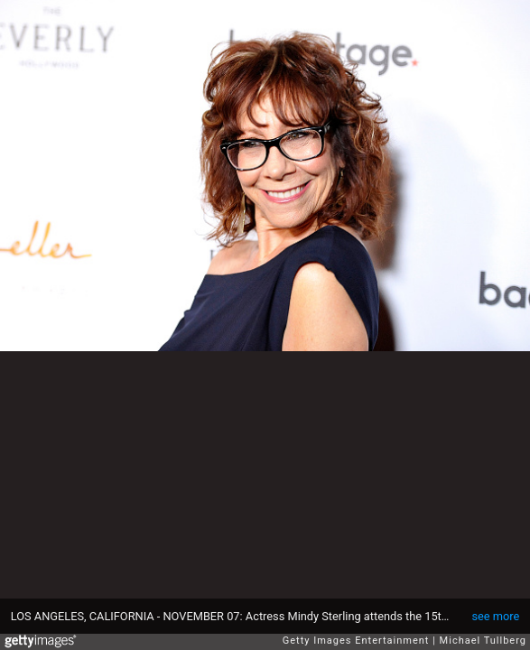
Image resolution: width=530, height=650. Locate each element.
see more (495, 616)
